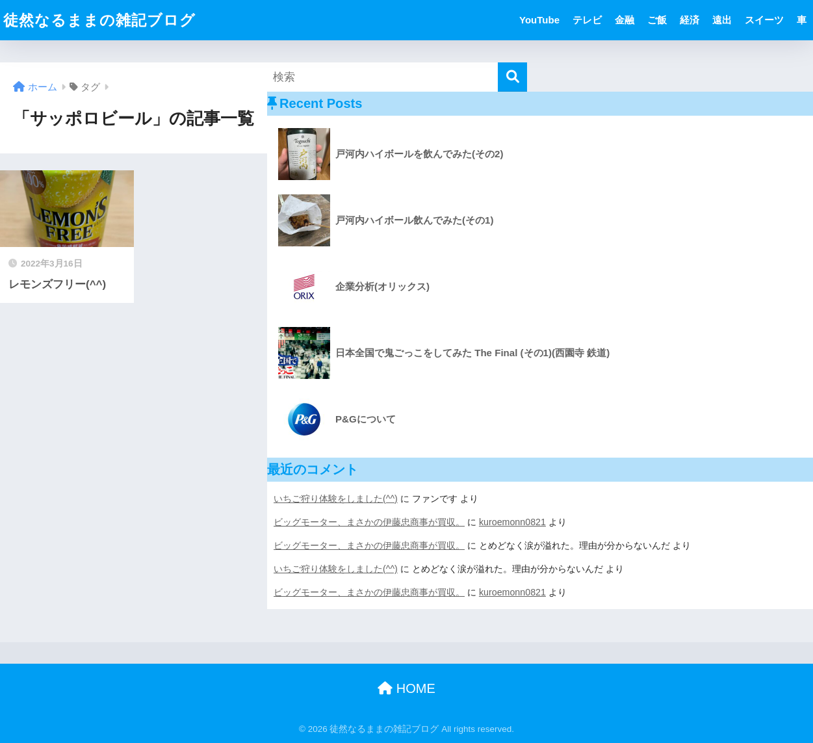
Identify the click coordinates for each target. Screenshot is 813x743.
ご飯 (657, 19)
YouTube (539, 19)
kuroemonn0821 (512, 522)
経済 (689, 19)
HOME (406, 688)
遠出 (722, 19)
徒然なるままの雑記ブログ (99, 20)
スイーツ (764, 19)
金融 (624, 19)
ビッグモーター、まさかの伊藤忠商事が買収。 (369, 522)
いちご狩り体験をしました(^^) (336, 498)
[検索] (512, 77)
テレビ (587, 19)
